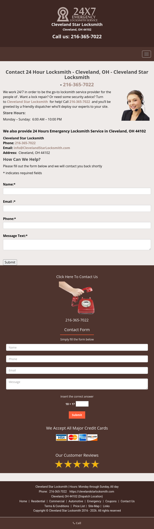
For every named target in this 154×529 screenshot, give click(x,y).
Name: (9, 184)
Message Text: (15, 236)
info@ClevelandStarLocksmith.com (42, 148)
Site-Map (94, 506)
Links (106, 506)
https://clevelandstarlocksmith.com (91, 491)
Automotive (76, 501)
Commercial (56, 501)
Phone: (9, 219)
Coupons (111, 501)
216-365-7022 (86, 36)
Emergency (94, 501)
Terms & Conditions (56, 506)
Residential (38, 501)
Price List (79, 506)
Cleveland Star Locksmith (27, 101)
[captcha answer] (82, 404)
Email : (9, 201)
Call (77, 523)
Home (23, 501)
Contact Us (128, 501)
